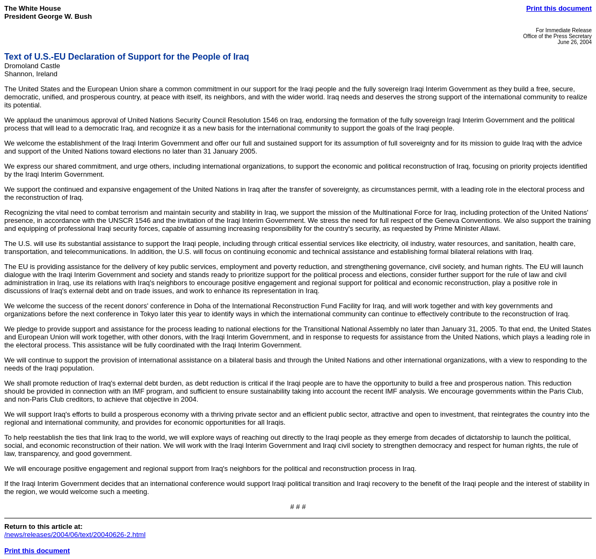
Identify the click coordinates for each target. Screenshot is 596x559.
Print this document (559, 8)
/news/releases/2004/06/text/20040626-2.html (75, 535)
